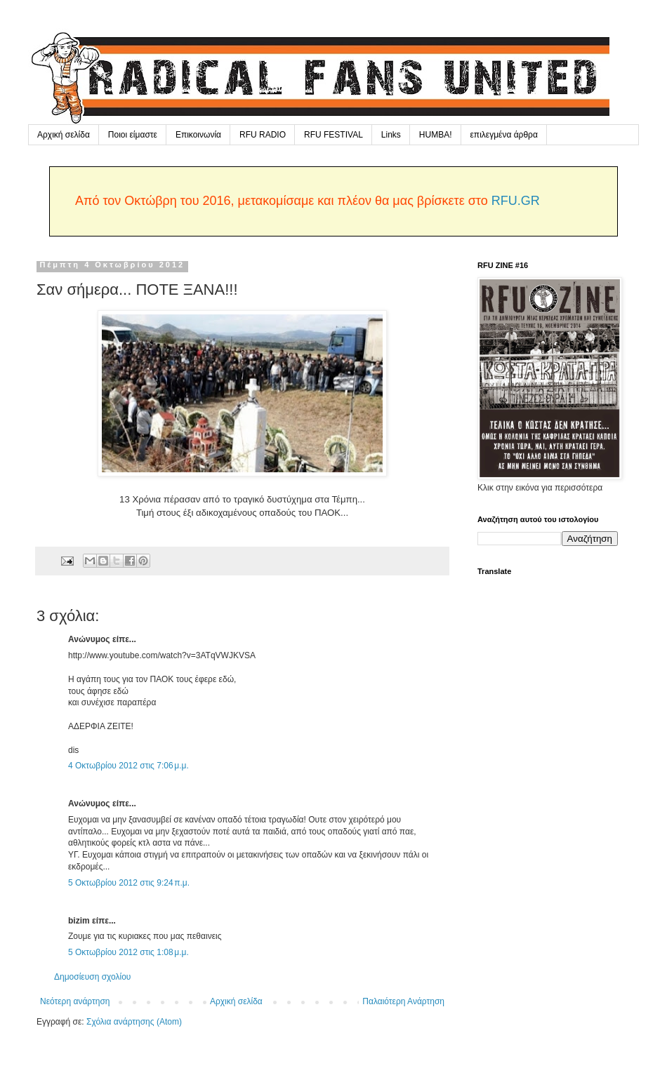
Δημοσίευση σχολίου (92, 977)
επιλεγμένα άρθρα (504, 135)
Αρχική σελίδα (63, 135)
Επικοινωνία (198, 135)
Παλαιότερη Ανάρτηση (403, 1001)
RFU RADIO (262, 135)
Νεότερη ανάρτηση (75, 1001)
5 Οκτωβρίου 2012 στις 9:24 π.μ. (129, 883)
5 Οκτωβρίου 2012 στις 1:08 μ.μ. (128, 952)
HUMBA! (435, 135)
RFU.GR (515, 201)
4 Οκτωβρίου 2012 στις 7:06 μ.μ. (128, 766)
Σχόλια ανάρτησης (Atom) (134, 1022)
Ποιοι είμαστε (132, 135)
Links (391, 135)
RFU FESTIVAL (333, 135)
